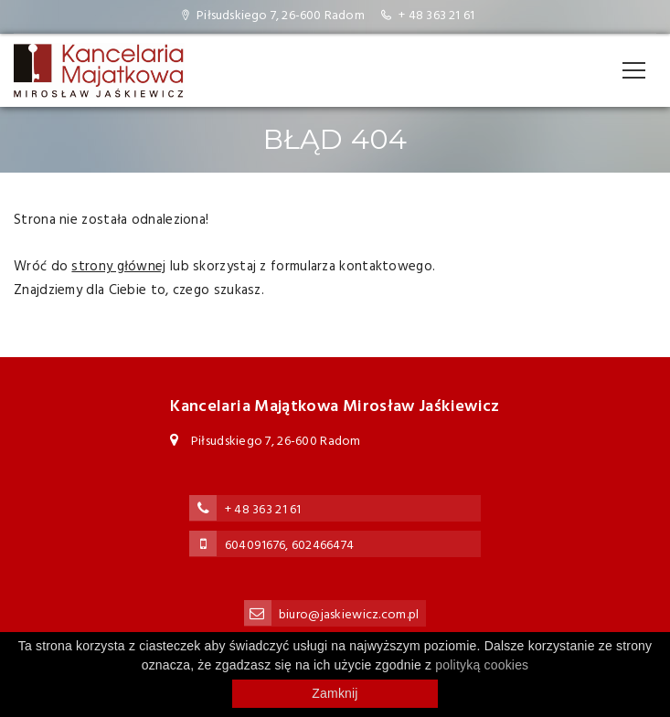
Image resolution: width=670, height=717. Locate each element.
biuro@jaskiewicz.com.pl (349, 615)
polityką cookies (481, 665)
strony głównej (118, 267)
